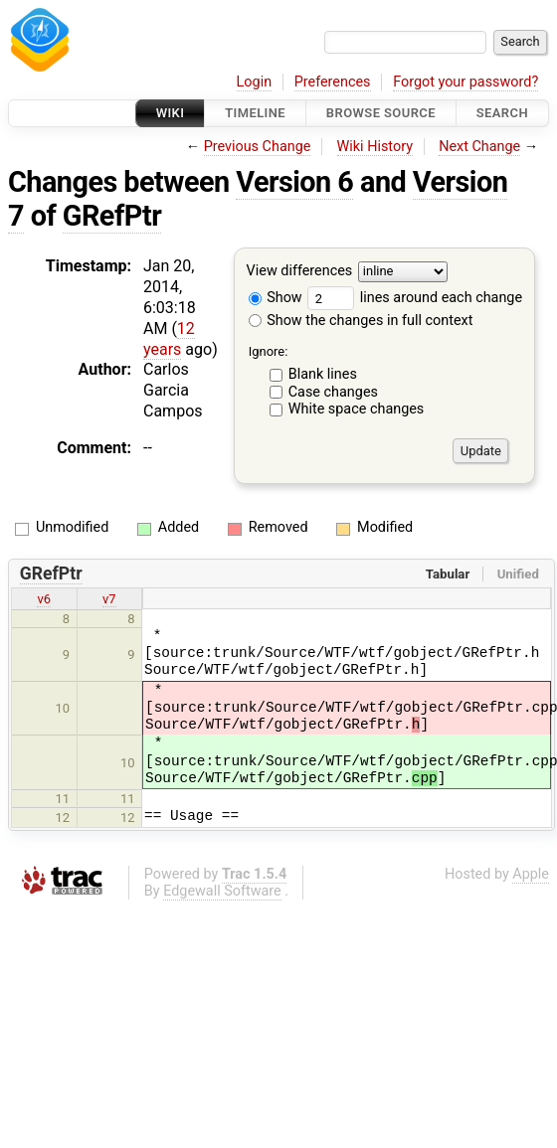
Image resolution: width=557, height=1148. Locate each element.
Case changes (333, 392)
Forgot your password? (465, 82)
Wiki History (375, 146)
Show (275, 297)
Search (502, 112)
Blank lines (322, 374)
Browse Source (381, 112)
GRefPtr (112, 216)
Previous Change (257, 146)
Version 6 (294, 182)
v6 (44, 598)
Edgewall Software (222, 891)
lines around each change (414, 297)
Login (255, 82)
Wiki (170, 112)
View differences (300, 271)
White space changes (356, 409)
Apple (530, 874)
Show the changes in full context (361, 320)
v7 (109, 598)
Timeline (255, 112)
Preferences (332, 82)
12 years (169, 339)
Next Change (479, 146)
